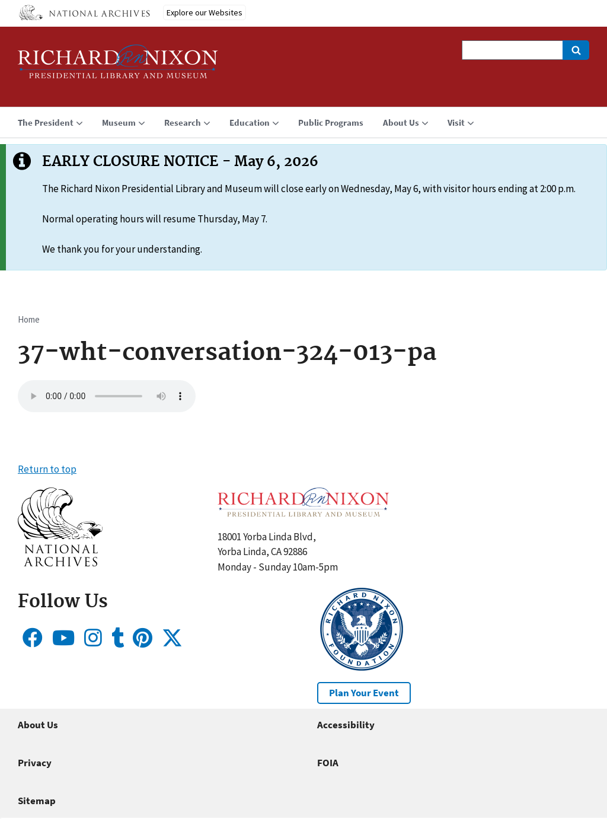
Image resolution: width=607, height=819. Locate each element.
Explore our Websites (204, 12)
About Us (38, 724)
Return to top (47, 469)
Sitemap (37, 800)
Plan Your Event (364, 692)
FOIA (327, 762)
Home (29, 319)
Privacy (35, 762)
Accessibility (346, 724)
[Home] (118, 66)
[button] (60, 562)
